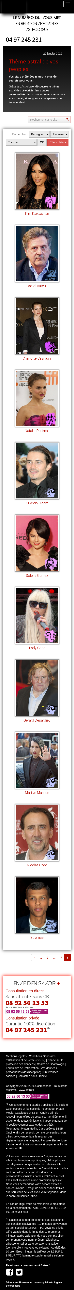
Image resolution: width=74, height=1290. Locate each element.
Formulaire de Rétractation (22, 1068)
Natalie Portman (37, 431)
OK (42, 142)
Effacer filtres (58, 142)
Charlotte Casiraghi (37, 358)
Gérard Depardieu (37, 720)
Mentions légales (16, 1056)
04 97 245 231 (24, 40)
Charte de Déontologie (51, 1064)
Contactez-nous (27, 1076)
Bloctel (43, 1076)
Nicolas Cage (37, 865)
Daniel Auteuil (37, 286)
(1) (43, 38)
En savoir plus (19, 1211)
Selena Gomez (37, 575)
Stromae (37, 937)
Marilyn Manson (37, 793)
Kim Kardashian (37, 213)
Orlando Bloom (37, 503)
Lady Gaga (37, 648)
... (54, 957)
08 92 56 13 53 (27, 1002)
